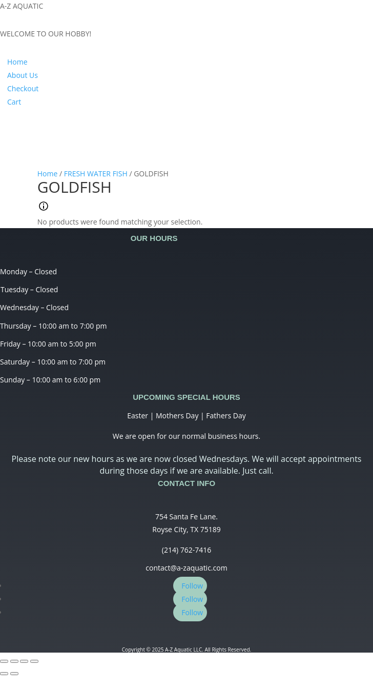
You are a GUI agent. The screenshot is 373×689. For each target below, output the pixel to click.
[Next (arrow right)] (14, 673)
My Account (39, 129)
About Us (22, 75)
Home (17, 62)
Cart (14, 102)
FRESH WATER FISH (96, 173)
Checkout (22, 88)
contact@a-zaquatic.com (186, 568)
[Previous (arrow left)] (4, 673)
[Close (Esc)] (4, 661)
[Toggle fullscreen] (24, 661)
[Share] (14, 661)
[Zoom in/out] (34, 661)
